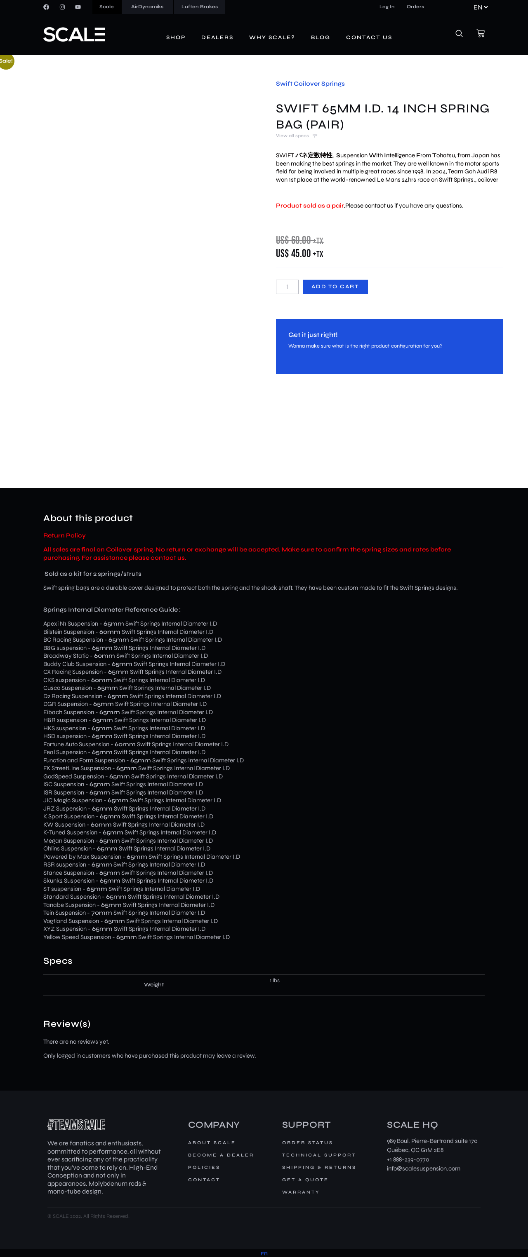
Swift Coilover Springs (310, 83)
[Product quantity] (287, 287)
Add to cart (335, 286)
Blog (320, 37)
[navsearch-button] (463, 34)
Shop (176, 37)
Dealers (217, 37)
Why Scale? (272, 37)
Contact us (369, 37)
